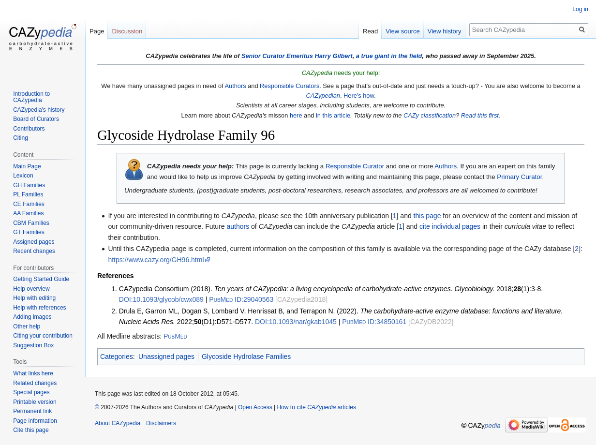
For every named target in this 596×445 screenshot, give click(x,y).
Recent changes (34, 251)
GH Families (29, 185)
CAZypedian (323, 95)
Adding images (32, 316)
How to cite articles (316, 407)
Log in (580, 9)
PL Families (28, 194)
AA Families (28, 213)
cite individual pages (449, 226)
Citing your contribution (43, 335)
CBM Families (31, 223)
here (296, 115)
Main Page (27, 166)
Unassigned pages (166, 356)
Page (96, 31)
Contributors (29, 128)
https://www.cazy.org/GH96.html (156, 260)
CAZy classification (429, 115)
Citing (20, 137)
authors (237, 226)
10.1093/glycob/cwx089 (161, 299)
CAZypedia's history (38, 109)
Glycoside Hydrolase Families (246, 356)
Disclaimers (161, 423)
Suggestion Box (33, 345)
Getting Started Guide (41, 279)
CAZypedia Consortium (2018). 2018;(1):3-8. (331, 289)
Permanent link (32, 411)
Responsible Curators (289, 85)
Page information (35, 420)
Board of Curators (36, 119)
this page (427, 216)
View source (403, 31)
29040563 (241, 299)
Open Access (255, 407)
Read (370, 31)
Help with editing (34, 298)
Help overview (31, 288)
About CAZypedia (117, 423)
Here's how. (359, 95)
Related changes (35, 383)
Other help (26, 326)
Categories (116, 356)
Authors (235, 85)
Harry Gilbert (333, 55)
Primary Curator (519, 176)
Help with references (39, 307)
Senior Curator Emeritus (277, 55)
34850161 (374, 322)
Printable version (34, 402)
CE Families (29, 204)
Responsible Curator (355, 166)
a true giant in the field (389, 55)
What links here (33, 373)
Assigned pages (33, 241)
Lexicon (23, 175)
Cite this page (30, 430)
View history (445, 31)
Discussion (127, 31)
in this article (333, 115)
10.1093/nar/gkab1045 (296, 322)
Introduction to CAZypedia (31, 97)
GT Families (28, 232)
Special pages (31, 392)
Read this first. (481, 115)
